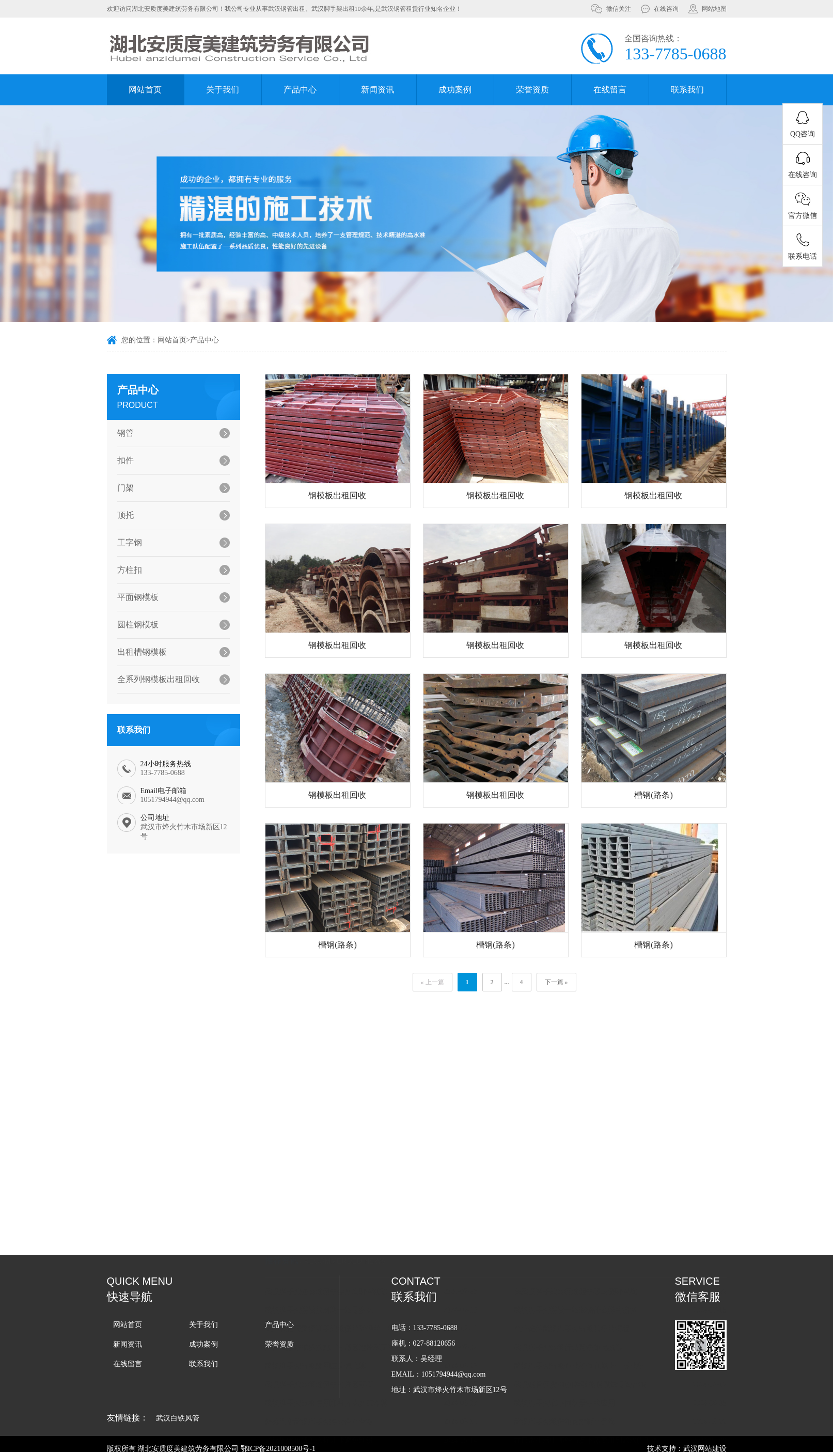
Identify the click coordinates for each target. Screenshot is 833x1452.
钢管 (121, 433)
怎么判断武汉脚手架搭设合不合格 (332, 1342)
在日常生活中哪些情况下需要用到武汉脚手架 (599, 1361)
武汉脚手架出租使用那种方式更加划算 (339, 1324)
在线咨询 (666, 8)
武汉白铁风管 (177, 1418)
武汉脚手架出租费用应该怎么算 (328, 1286)
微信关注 (618, 8)
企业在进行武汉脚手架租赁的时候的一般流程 (350, 1249)
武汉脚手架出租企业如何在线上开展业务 (592, 1286)
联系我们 (687, 89)
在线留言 (609, 89)
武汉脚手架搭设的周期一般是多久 (332, 1231)
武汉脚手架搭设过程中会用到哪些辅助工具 (346, 1212)
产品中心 (300, 89)
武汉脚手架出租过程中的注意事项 (332, 1305)
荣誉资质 (532, 89)
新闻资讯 (377, 89)
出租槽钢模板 (138, 652)
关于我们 (222, 89)
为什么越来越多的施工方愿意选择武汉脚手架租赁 (352, 1268)
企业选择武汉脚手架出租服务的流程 (585, 1249)
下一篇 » (569, 982)
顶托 (121, 515)
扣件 (121, 460)
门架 (121, 487)
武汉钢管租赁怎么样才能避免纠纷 (332, 1361)
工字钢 (125, 542)
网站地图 (714, 8)
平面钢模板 (133, 597)
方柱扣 (125, 569)
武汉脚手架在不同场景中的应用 (577, 1324)
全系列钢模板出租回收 (154, 679)
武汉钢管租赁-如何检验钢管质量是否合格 (593, 1305)
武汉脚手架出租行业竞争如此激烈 (581, 1268)
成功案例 (454, 89)
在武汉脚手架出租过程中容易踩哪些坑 (588, 1212)
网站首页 (145, 89)
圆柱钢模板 (133, 624)
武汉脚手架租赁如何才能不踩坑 (577, 1342)
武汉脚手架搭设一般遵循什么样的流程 (588, 1231)
